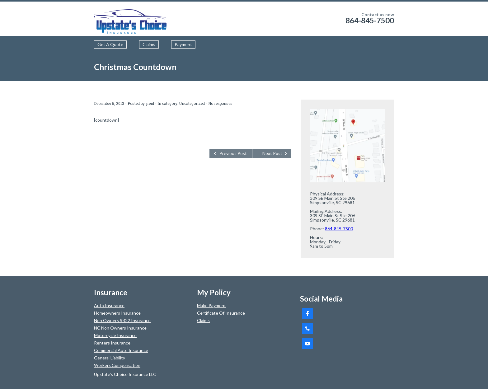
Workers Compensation (117, 365)
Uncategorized (192, 103)
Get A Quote (110, 44)
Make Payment (211, 305)
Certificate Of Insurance (221, 313)
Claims (149, 44)
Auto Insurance (109, 305)
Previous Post (233, 153)
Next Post (272, 153)
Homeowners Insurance (117, 313)
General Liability (109, 357)
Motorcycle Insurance (115, 335)
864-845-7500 (369, 20)
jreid (150, 103)
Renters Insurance (112, 342)
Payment (183, 44)
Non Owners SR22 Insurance (122, 320)
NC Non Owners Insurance (120, 327)
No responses (220, 103)
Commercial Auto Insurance (121, 350)
